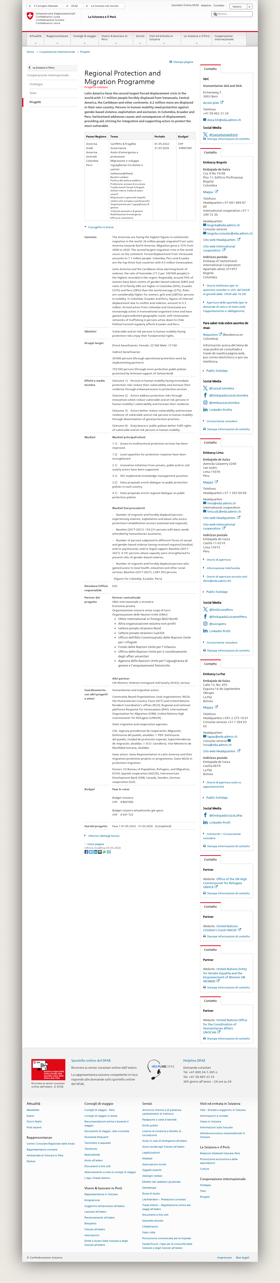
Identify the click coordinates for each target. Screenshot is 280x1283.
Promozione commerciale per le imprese (166, 1238)
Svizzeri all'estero (94, 1229)
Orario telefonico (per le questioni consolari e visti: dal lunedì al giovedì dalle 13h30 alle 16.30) (226, 290)
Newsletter (33, 1110)
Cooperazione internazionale (229, 39)
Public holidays (217, 370)
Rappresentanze (57, 39)
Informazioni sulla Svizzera (216, 1127)
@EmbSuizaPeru (221, 609)
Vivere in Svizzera (210, 1121)
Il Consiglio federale (46, 6)
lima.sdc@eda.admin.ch (224, 511)
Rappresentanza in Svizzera (101, 1194)
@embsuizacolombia (224, 403)
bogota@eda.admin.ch (223, 225)
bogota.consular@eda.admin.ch (230, 233)
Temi (203, 1191)
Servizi (140, 39)
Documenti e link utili (97, 1166)
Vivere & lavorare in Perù (116, 39)
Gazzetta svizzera (152, 1220)
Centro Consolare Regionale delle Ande (51, 1143)
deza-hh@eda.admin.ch (224, 120)
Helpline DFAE (194, 1060)
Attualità (35, 39)
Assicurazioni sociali (154, 1164)
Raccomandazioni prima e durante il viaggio (106, 1123)
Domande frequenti (96, 1137)
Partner (31, 1161)
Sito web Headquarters (221, 240)
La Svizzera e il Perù (196, 39)
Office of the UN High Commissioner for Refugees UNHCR (225, 883)
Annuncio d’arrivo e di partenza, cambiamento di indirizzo (162, 1112)
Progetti (205, 1196)
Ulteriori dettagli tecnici (103, 836)
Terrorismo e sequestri (97, 1143)
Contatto (208, 69)
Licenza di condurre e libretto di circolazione (161, 1133)
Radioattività (92, 1154)
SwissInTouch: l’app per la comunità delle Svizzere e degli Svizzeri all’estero (167, 1246)
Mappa (210, 192)
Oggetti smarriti (151, 1170)
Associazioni (91, 1235)
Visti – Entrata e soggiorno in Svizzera (223, 1110)
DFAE (74, 6)
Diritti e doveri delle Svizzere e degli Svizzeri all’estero (106, 1243)
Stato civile (148, 1232)
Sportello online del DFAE (91, 1060)
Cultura (204, 1168)
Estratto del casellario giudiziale (161, 1181)
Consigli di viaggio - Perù (99, 1110)
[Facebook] (86, 851)
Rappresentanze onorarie (42, 1149)
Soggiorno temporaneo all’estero (104, 1206)
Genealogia (149, 1187)
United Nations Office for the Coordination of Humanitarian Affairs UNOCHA (225, 1026)
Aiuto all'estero (93, 1160)
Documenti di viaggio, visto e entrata (106, 1131)
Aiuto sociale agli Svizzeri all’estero (163, 1147)
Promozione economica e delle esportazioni (219, 1161)
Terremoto (90, 1148)
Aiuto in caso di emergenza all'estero (164, 1141)
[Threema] (100, 851)
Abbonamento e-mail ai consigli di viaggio (110, 1172)
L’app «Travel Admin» (97, 1178)
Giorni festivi (34, 1121)
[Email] (109, 851)
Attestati (147, 1158)
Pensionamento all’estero (99, 1217)
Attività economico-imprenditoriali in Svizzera (222, 1135)
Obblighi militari (152, 1176)
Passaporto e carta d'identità (159, 1119)
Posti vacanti (34, 1127)
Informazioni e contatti (214, 1115)
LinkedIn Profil (219, 631)
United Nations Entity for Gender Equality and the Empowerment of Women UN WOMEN (225, 975)
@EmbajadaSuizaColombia (228, 395)
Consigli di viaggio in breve (100, 1115)
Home (30, 51)
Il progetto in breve (101, 227)
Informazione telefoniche (223, 568)
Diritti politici (150, 1125)
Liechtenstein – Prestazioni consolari (164, 1199)
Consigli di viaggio (85, 39)
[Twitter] (91, 851)
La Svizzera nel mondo (105, 6)
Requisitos (212, 334)
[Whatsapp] (104, 851)
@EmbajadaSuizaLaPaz (225, 815)
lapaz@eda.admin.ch (222, 736)
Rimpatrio (90, 1223)
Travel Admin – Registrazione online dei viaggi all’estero (166, 1207)
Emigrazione (92, 1200)
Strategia (205, 1185)
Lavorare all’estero (95, 1212)
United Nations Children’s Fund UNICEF (222, 928)
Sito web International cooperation (219, 248)
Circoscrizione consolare (222, 421)
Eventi (30, 1115)
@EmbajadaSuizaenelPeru (228, 617)
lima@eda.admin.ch (221, 503)
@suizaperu (217, 624)
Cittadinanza (150, 1226)
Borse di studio (151, 1193)
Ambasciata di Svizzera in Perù (45, 1155)
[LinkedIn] (95, 851)
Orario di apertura (218, 559)
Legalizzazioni (151, 1152)
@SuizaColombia (221, 388)
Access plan (213, 103)
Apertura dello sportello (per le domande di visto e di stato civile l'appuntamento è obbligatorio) (225, 307)
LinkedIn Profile (220, 410)
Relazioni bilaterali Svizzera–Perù (220, 1153)
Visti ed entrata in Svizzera (164, 39)
